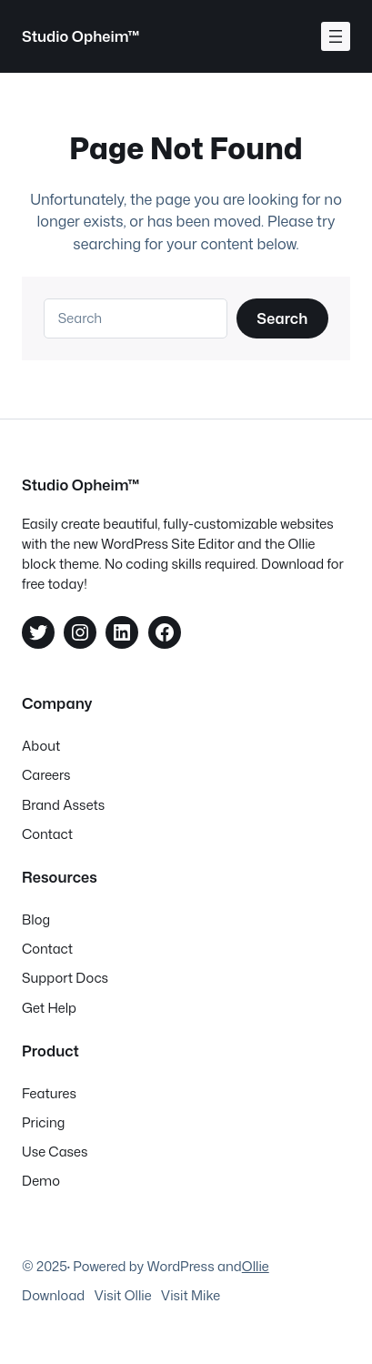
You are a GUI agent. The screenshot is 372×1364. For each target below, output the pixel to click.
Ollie (255, 1266)
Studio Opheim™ (81, 35)
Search (281, 318)
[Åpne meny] (335, 36)
